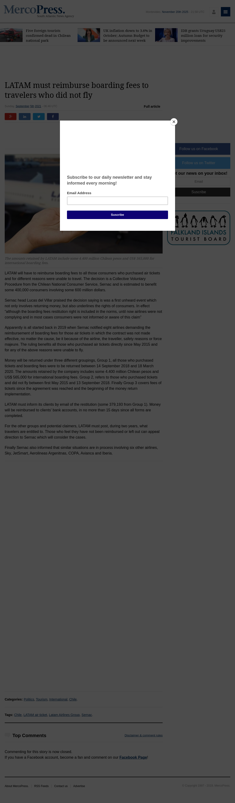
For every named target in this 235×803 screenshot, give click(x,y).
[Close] (173, 121)
